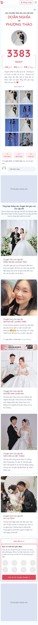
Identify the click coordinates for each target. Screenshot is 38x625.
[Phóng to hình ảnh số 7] (26, 139)
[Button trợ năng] (34, 9)
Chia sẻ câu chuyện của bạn (19, 577)
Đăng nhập (26, 2)
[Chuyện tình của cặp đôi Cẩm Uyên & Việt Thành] (19, 432)
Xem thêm (19, 87)
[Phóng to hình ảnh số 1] (26, 97)
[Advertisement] (18, 189)
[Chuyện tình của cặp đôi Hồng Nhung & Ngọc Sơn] (19, 238)
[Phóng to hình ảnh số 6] (12, 139)
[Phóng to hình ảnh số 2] (12, 111)
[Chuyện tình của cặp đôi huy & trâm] (19, 494)
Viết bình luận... (15, 169)
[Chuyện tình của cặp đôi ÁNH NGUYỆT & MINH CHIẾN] (19, 298)
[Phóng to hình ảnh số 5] (26, 125)
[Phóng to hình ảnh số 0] (12, 97)
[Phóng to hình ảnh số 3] (26, 111)
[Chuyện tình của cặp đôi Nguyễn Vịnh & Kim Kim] (19, 369)
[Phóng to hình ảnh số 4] (12, 125)
